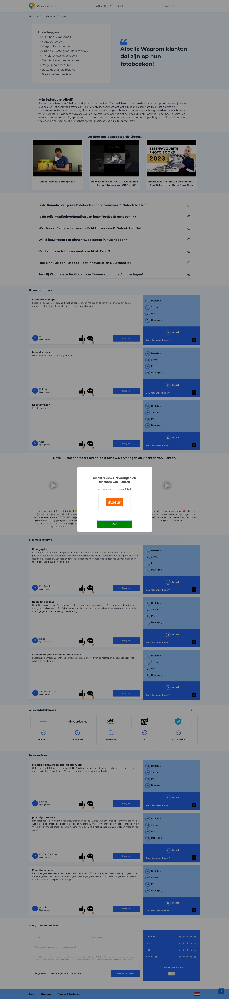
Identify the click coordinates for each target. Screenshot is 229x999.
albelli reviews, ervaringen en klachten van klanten (114, 480)
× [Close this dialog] (225, 3)
